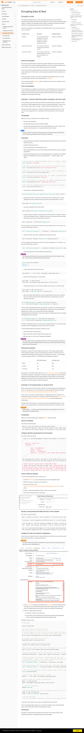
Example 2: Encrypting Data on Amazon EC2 (77, 25)
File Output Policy (6, 38)
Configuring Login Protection (6, 41)
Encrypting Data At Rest (8, 33)
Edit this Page (80, 5)
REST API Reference (6, 44)
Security (3, 24)
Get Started (4, 14)
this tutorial (49, 604)
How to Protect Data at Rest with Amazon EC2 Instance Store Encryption (39, 391)
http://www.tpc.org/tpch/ (52, 373)
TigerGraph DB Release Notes (7, 8)
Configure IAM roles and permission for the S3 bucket (77, 31)
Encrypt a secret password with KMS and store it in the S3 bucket (77, 36)
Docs (14, 2)
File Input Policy (6, 35)
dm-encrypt (49, 78)
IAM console (31, 479)
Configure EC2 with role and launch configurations (77, 39)
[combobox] (39, 2)
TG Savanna (79, 2)
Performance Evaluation (76, 22)
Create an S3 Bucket (75, 28)
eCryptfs (37, 81)
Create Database (5, 16)
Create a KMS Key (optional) (77, 33)
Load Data (4, 19)
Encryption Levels (74, 10)
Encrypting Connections (8, 30)
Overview (4, 11)
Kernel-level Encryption (76, 12)
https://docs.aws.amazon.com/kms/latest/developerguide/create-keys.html (43, 486)
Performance (74, 41)
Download (70, 2)
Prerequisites (74, 19)
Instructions (73, 21)
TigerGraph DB (5, 5)
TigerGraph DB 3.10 (25, 5)
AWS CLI (45, 417)
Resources (60, 2)
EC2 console (30, 604)
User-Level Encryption (75, 14)
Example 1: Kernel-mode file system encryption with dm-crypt (76, 16)
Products (52, 2)
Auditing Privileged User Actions (8, 27)
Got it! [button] (77, 730)
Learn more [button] (38, 730)
